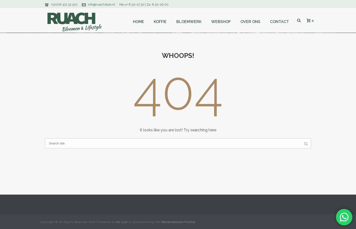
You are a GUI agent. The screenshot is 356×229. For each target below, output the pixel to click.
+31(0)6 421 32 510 (64, 4)
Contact (279, 21)
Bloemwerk (188, 21)
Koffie (160, 21)
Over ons (250, 21)
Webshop (221, 21)
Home (138, 21)
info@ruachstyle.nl (101, 4)
